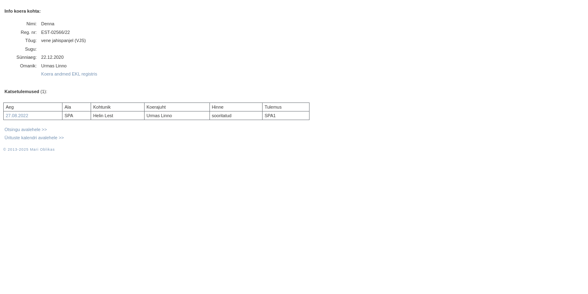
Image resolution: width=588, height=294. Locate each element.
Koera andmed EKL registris (69, 73)
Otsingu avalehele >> (25, 129)
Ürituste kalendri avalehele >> (34, 137)
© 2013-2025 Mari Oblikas (29, 149)
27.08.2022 (17, 115)
